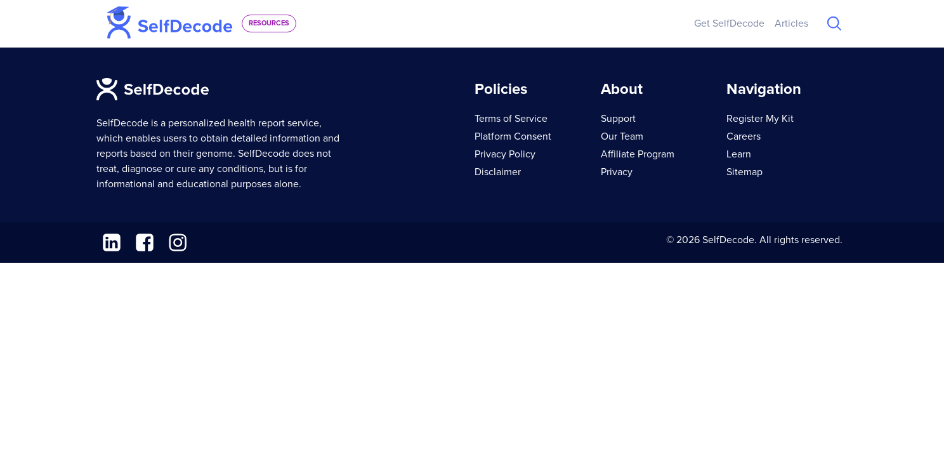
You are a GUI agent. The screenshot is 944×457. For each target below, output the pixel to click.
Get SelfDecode (729, 23)
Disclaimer (498, 172)
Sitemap (744, 172)
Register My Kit (760, 118)
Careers (743, 136)
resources (269, 23)
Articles (791, 23)
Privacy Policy (505, 154)
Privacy (617, 172)
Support (618, 118)
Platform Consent (513, 136)
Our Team (622, 136)
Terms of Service (511, 118)
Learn (738, 154)
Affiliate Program (637, 154)
